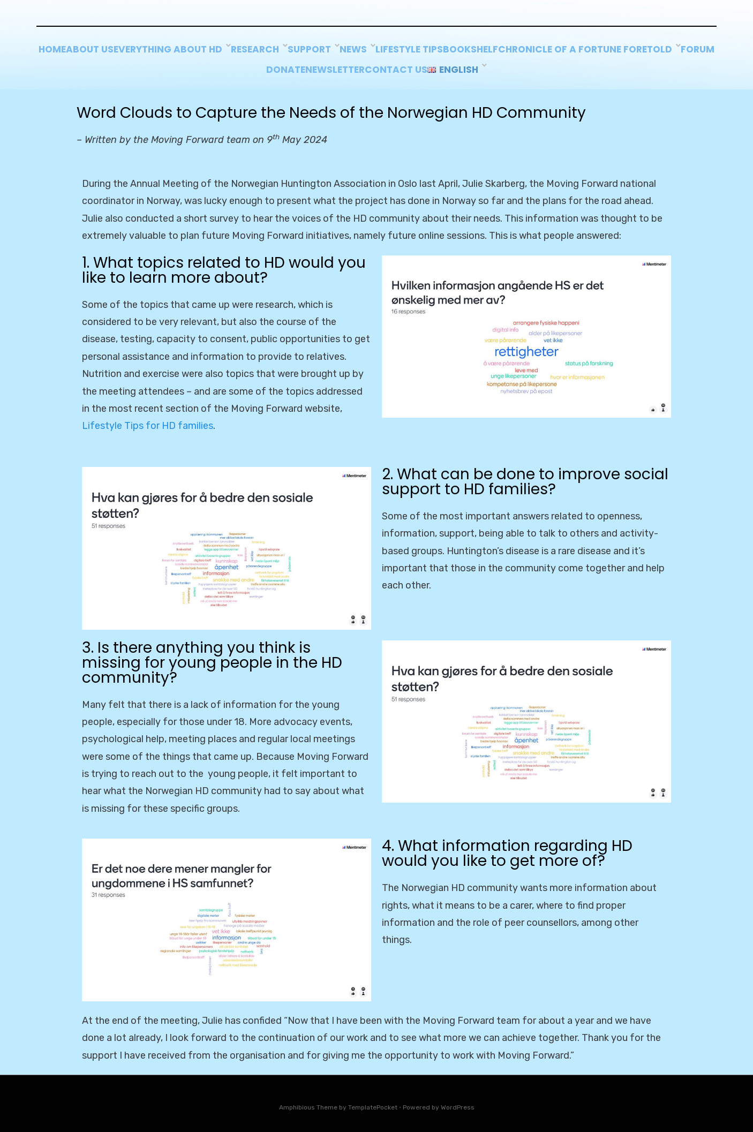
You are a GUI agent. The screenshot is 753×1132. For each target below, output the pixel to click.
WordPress (458, 1101)
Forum (331, 65)
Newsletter (443, 65)
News (471, 51)
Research (362, 51)
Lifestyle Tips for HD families (147, 420)
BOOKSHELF (605, 51)
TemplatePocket (372, 1101)
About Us (187, 51)
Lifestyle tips (532, 51)
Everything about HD (274, 51)
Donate (381, 65)
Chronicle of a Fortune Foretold (221, 65)
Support (421, 51)
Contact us (516, 65)
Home (136, 51)
